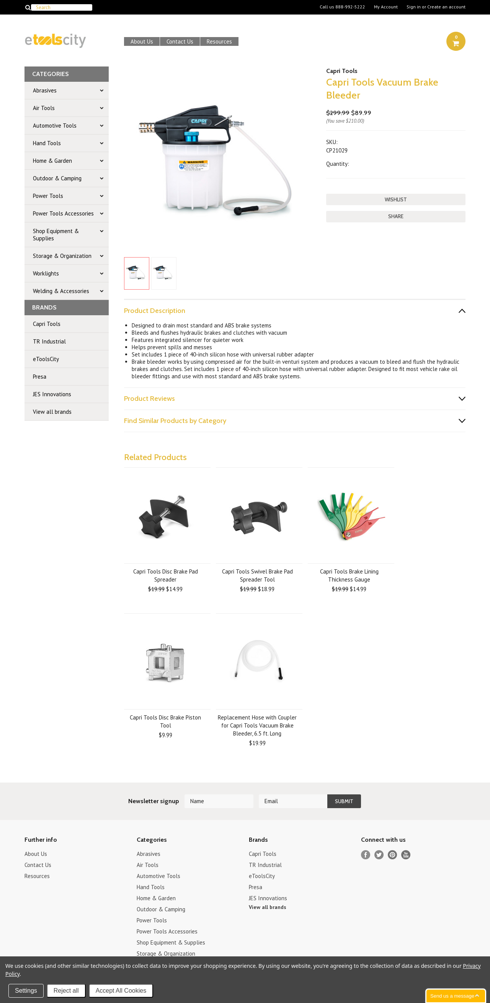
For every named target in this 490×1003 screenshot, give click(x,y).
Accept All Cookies (121, 990)
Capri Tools (46, 323)
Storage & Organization (62, 255)
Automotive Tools (55, 125)
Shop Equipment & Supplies (56, 234)
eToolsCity (46, 359)
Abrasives (45, 90)
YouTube (406, 855)
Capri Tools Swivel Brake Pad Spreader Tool (257, 575)
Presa (39, 376)
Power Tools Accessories (63, 213)
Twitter (379, 855)
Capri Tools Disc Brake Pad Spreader (165, 575)
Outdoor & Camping (57, 178)
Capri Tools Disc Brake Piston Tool (165, 721)
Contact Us (180, 41)
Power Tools (48, 195)
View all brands (52, 411)
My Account (386, 7)
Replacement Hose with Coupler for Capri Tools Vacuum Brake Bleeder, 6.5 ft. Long (257, 725)
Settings (26, 990)
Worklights (46, 273)
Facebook (366, 855)
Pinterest (392, 855)
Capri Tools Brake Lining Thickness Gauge (349, 575)
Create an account (446, 7)
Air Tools (44, 108)
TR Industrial (49, 341)
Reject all (66, 990)
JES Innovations (52, 394)
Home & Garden (52, 160)
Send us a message (452, 996)
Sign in (414, 7)
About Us (142, 41)
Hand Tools (47, 143)
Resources (219, 41)
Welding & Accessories (61, 291)
